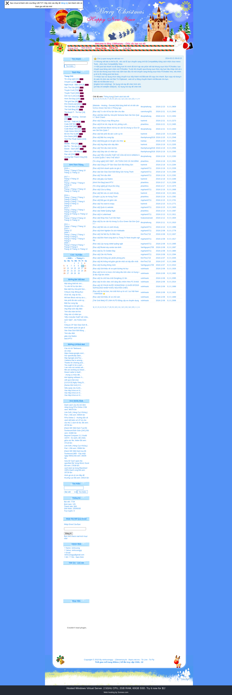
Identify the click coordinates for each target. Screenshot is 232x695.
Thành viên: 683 (70, 506)
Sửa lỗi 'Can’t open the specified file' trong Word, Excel (76, 462)
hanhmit (144, 121)
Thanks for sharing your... (74, 363)
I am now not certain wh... (74, 367)
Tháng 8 (74, 170)
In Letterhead (105, 214)
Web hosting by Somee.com (116, 692)
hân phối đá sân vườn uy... (74, 300)
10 (116, 99)
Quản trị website (106, 207)
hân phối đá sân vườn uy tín (111, 134)
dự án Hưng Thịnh (110, 197)
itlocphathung (146, 107)
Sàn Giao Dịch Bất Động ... (75, 330)
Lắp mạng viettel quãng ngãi (111, 244)
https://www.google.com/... (74, 353)
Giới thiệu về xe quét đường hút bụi (114, 269)
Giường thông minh (108, 265)
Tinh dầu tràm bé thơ (108, 148)
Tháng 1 (67, 183)
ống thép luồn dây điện (109, 144)
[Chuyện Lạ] (97, 197)
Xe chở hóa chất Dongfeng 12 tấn (113, 278)
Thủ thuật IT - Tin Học (73, 112)
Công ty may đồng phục (109, 121)
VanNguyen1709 (147, 247)
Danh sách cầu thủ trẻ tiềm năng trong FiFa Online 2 (75, 406)
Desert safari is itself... (73, 372)
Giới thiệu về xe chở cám (110, 297)
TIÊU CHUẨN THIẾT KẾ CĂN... (76, 317)
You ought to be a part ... (74, 365)
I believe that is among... (74, 360)
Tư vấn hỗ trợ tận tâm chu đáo (112, 112)
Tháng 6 (67, 201)
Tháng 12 (76, 173)
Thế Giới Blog (69, 109)
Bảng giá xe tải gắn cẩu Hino (111, 141)
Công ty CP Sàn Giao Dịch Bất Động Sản (116, 165)
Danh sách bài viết (122, 97)
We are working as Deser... (75, 370)
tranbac (144, 141)
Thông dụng (108, 97)
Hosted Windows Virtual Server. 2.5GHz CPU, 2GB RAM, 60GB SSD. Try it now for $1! (116, 688)
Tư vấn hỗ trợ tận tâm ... (74, 286)
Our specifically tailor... (73, 356)
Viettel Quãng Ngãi (107, 211)
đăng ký (64, 3)
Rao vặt (67, 154)
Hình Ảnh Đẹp (70, 99)
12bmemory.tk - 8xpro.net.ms (127, 660)
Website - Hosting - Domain (75, 117)
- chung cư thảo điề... (72, 375)
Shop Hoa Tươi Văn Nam (110, 218)
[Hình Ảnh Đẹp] (99, 182)
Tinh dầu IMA (105, 175)
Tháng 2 (74, 189)
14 (130, 99)
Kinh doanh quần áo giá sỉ (110, 168)
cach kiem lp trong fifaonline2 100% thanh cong (75, 469)
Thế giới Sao (69, 101)
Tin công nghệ (70, 79)
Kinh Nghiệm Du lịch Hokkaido (112, 231)
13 (126, 99)
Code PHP (68, 126)
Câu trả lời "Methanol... (73, 348)
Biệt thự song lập (107, 137)
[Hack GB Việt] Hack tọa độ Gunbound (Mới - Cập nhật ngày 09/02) (75, 453)
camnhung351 (146, 112)
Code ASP (68, 124)
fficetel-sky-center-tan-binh (110, 247)
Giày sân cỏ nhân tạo (108, 152)
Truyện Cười (69, 90)
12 (123, 99)
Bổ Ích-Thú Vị (69, 134)
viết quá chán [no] (71, 380)
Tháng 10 (82, 170)
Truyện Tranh (69, 93)
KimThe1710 (146, 234)
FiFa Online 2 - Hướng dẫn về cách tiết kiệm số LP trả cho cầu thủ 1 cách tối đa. (76, 420)
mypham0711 (146, 168)
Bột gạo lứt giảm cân (108, 200)
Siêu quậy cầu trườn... (73, 388)
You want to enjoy (107, 204)
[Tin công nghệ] (99, 161)
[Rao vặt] (96, 112)
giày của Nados (106, 179)
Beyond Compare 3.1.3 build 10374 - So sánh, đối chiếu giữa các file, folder (75, 438)
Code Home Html (71, 131)
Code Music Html (71, 129)
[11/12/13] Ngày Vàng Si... (74, 382)
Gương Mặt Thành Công (74, 157)
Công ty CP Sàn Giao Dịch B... (76, 325)
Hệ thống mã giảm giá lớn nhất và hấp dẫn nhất (119, 261)
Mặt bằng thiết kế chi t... (73, 283)
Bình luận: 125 (70, 504)
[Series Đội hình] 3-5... (73, 385)
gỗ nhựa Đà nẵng (112, 186)
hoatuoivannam (147, 218)
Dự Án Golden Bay (107, 251)
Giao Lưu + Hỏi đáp (72, 151)
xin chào (67, 351)
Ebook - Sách (69, 149)
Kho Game (68, 136)
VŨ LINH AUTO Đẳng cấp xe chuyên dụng (122, 300)
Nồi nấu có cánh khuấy (109, 193)
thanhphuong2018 (148, 137)
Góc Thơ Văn (69, 87)
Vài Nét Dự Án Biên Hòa (110, 234)
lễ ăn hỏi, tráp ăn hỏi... (73, 295)
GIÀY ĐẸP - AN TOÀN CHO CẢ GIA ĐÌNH (122, 161)
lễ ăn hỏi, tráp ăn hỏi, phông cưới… (114, 124)
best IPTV (109, 182)
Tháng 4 (67, 179)
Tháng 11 (68, 173)
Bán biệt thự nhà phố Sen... (75, 289)
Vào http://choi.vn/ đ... (73, 390)
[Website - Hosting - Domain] (104, 105)
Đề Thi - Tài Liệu (71, 146)
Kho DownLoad (70, 104)
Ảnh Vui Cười (69, 96)
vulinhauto (145, 269)
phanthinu (145, 124)
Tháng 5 (74, 199)
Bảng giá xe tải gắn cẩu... (74, 306)
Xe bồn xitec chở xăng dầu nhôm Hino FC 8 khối (119, 282)
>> (139, 99)
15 (133, 99)
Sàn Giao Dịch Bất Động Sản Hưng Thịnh (117, 172)
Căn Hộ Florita (106, 254)
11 (119, 99)
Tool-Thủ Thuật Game (73, 139)
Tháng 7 (67, 170)
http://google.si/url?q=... (73, 358)
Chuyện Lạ (68, 82)
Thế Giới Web (69, 107)
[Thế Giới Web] (99, 300)
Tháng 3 (81, 197)
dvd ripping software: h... (74, 377)
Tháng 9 (67, 204)
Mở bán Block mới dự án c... (75, 298)
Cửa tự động (105, 190)
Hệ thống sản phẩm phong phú (112, 258)
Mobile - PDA (69, 144)
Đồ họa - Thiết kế (71, 122)
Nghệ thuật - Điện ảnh (73, 85)
